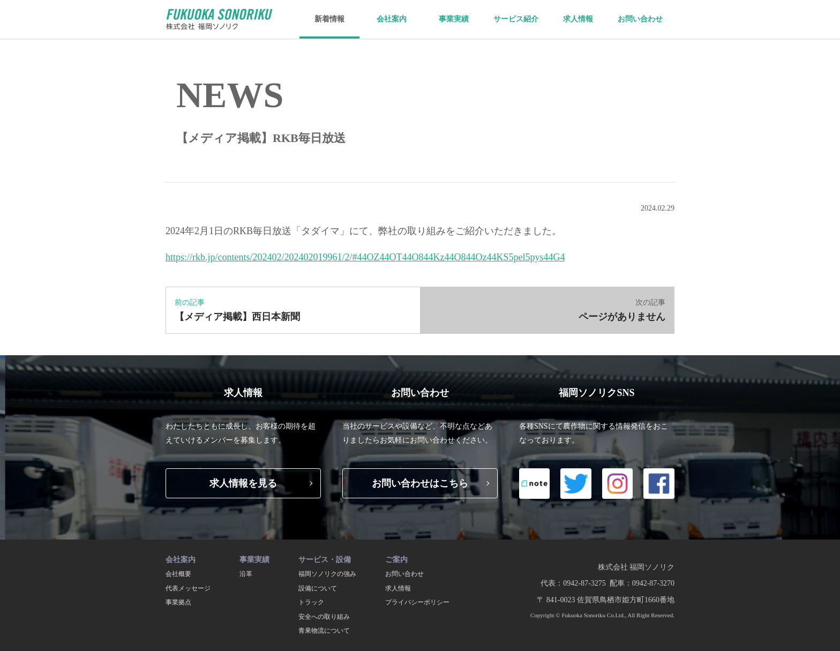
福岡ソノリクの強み (327, 574)
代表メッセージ (188, 588)
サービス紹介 (515, 19)
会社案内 (392, 19)
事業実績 (454, 19)
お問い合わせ (640, 19)
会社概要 (178, 574)
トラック (311, 602)
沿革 (245, 574)
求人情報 (578, 19)
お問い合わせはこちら (420, 483)
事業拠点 (178, 602)
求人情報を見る (243, 483)
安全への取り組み (324, 616)
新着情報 (329, 19)
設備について (317, 588)
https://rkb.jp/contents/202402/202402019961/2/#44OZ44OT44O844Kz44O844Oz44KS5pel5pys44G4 (365, 257)
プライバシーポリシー (417, 602)
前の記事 (293, 311)
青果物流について (324, 630)
